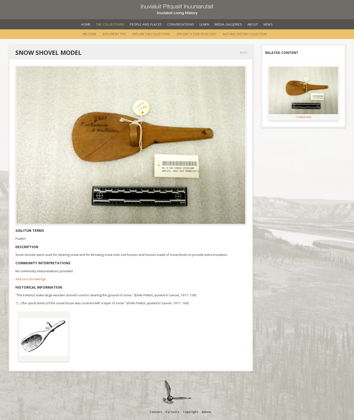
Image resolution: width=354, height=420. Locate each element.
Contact (156, 412)
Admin (206, 412)
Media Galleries (228, 24)
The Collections (110, 24)
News (268, 24)
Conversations (180, 24)
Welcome (89, 34)
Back (243, 53)
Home (86, 24)
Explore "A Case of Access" (196, 34)
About (252, 24)
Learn (204, 24)
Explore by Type (114, 34)
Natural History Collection (245, 34)
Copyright (190, 412)
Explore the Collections (151, 34)
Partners (172, 412)
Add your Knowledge (30, 279)
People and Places (146, 24)
